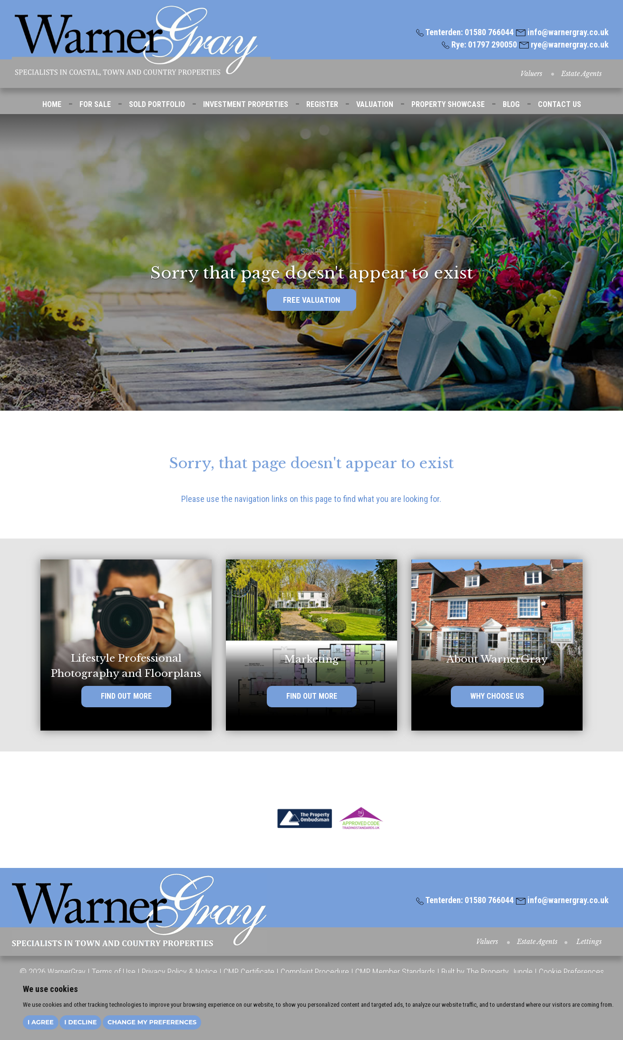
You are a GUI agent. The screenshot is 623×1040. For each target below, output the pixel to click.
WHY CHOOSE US (497, 698)
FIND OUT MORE (126, 698)
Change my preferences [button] (151, 1022)
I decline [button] (80, 1022)
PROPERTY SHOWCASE (448, 104)
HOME (51, 104)
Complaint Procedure (314, 972)
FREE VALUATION (311, 300)
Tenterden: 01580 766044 (465, 32)
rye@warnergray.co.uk (564, 44)
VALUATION (374, 104)
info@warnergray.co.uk (562, 32)
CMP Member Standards (395, 972)
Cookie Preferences (571, 972)
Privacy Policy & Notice (179, 972)
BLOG (511, 104)
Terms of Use (114, 972)
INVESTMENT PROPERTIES (245, 104)
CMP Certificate (249, 972)
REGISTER (322, 104)
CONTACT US (559, 104)
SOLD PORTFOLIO (157, 104)
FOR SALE (95, 104)
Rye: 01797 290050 (479, 44)
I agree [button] (41, 1022)
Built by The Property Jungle (487, 972)
